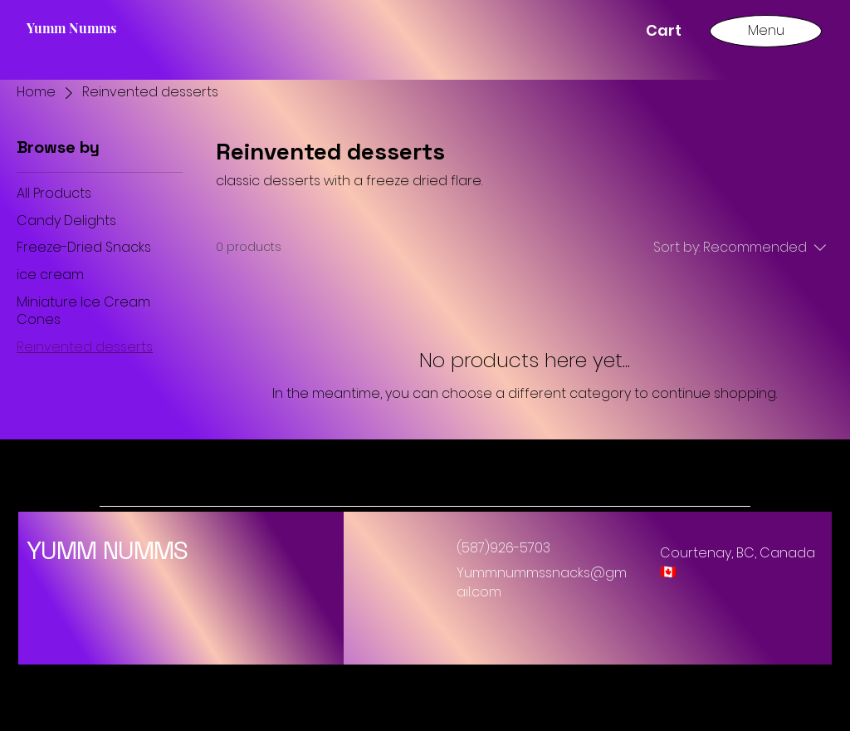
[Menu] (765, 30)
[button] (672, 30)
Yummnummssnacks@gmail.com (542, 582)
